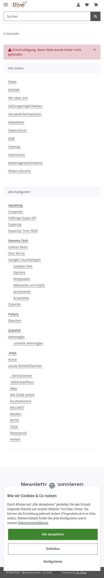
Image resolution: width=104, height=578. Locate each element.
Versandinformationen (24, 114)
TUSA (14, 426)
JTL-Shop (81, 572)
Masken (15, 414)
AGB (11, 138)
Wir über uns (18, 98)
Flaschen (14, 320)
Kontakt (13, 90)
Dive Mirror (16, 253)
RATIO (14, 420)
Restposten (22, 279)
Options (19, 272)
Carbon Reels (18, 247)
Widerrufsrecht (19, 171)
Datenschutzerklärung (33, 523)
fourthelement (20, 401)
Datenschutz (17, 130)
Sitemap (14, 146)
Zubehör (14, 304)
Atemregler (16, 337)
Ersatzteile (21, 298)
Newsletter (16, 122)
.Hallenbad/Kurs (22, 382)
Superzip (14, 224)
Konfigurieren (53, 561)
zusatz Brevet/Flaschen (25, 366)
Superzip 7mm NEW (23, 231)
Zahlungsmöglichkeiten (25, 106)
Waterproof (18, 433)
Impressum (16, 155)
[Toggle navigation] (6, 2)
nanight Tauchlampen (24, 260)
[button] (78, 4)
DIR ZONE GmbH (22, 395)
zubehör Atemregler (28, 343)
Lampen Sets (23, 266)
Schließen (53, 549)
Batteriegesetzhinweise (25, 163)
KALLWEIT (17, 407)
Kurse (12, 359)
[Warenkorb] (95, 4)
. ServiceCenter (21, 376)
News (12, 81)
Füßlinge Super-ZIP (22, 218)
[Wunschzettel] (87, 4)
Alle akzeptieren (53, 534)
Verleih (15, 439)
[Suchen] (47, 16)
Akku (13, 388)
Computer (15, 212)
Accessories (22, 291)
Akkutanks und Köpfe (29, 285)
